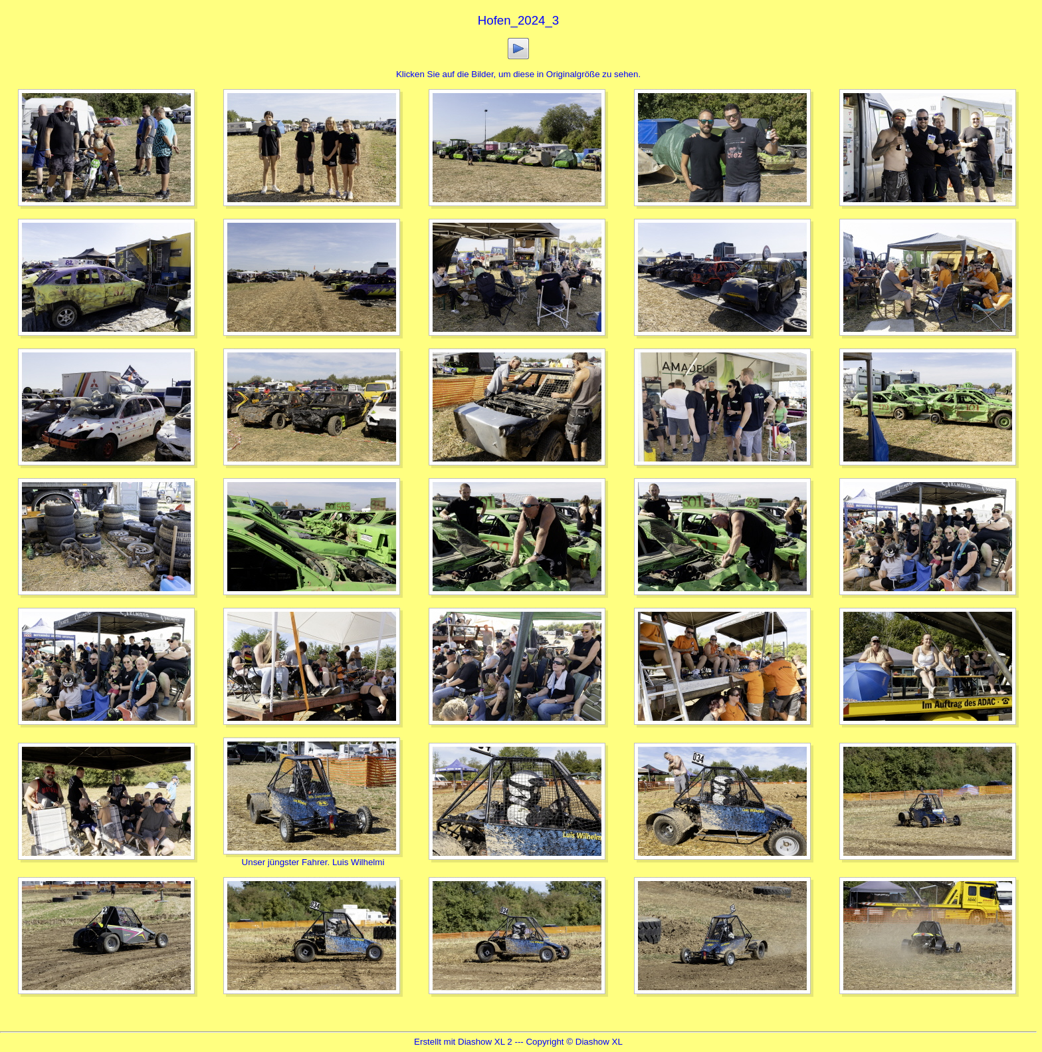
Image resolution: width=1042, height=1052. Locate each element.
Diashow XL (599, 1042)
